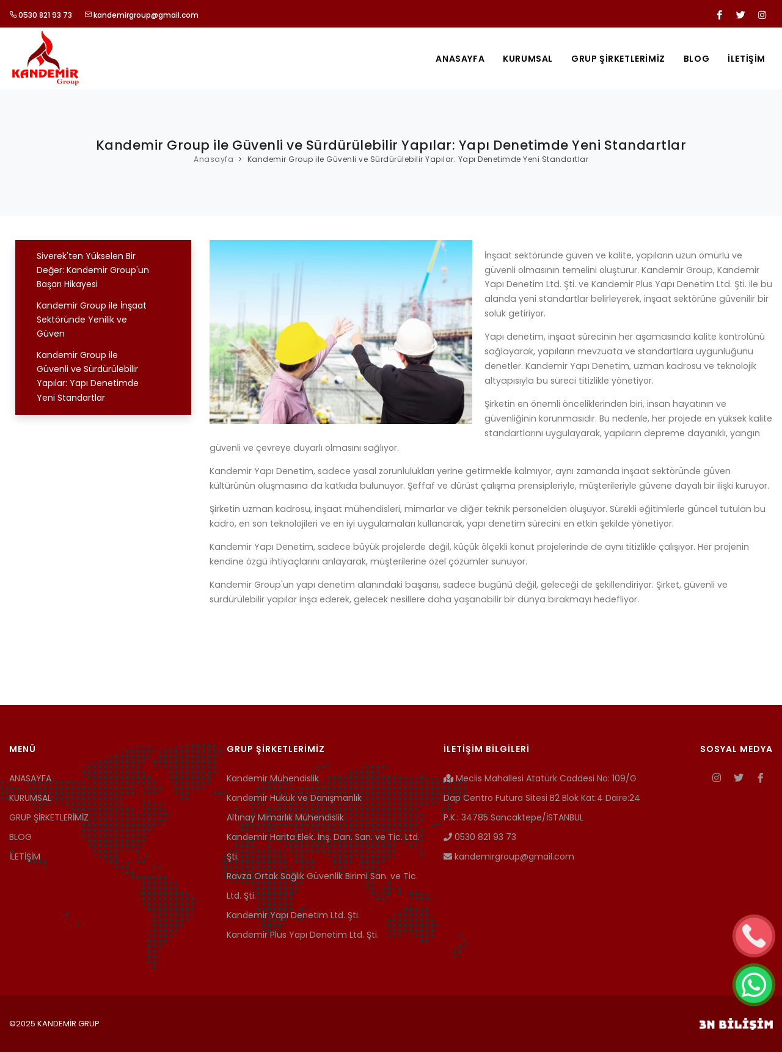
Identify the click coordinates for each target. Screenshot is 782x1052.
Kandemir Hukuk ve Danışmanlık (294, 798)
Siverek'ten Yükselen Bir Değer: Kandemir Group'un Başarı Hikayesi (93, 270)
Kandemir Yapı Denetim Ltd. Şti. (293, 915)
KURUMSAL (528, 59)
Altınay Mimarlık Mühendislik (285, 817)
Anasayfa (213, 159)
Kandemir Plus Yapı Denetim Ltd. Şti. (303, 935)
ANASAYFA (460, 59)
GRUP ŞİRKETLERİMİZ (618, 59)
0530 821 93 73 (40, 15)
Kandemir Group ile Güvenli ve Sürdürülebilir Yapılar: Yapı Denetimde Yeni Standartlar (418, 159)
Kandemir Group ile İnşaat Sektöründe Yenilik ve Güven (92, 319)
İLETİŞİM (747, 59)
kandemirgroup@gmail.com (141, 15)
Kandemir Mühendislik (273, 778)
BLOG (696, 59)
